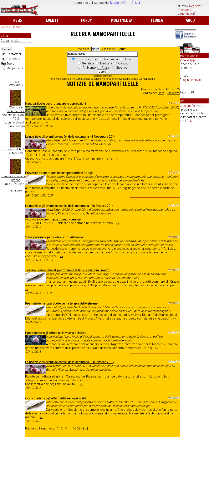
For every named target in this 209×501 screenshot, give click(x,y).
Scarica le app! (185, 60)
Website (83, 49)
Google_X (136, 78)
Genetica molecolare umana (15, 178)
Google (86, 78)
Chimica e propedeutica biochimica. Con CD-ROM (16, 113)
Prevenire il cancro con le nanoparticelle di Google (59, 173)
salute (112, 78)
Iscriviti (196, 80)
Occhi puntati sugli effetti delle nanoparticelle (55, 398)
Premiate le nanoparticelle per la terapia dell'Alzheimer (61, 303)
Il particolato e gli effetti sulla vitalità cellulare (55, 333)
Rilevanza (173, 93)
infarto (104, 78)
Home (4, 27)
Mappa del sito (16, 68)
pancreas (96, 78)
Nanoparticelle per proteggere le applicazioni (55, 104)
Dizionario (13, 59)
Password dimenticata (186, 11)
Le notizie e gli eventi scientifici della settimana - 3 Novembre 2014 (70, 136)
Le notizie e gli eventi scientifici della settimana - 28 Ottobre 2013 (69, 362)
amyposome (148, 78)
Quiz (190, 121)
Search (16, 27)
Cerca (6, 49)
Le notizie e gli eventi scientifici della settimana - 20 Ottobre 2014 (69, 206)
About (191, 20)
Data (161, 93)
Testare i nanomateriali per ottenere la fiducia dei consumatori (67, 270)
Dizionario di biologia (15, 149)
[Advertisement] (192, 189)
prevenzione (123, 78)
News (17, 20)
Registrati (195, 6)
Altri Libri (16, 190)
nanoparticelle (63, 78)
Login (185, 80)
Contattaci (13, 54)
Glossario (108, 49)
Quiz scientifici (185, 106)
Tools (10, 63)
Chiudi (136, 3)
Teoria (157, 20)
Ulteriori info (118, 3)
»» (46, 122)
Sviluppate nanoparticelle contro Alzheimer (54, 237)
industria (77, 78)
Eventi (52, 20)
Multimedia (121, 20)
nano (52, 78)
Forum (86, 20)
